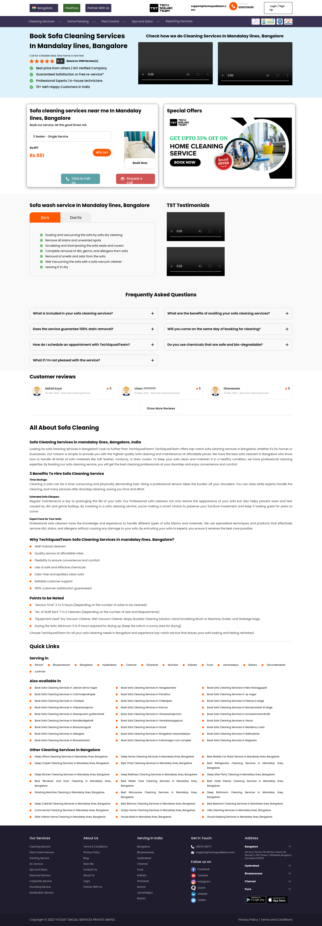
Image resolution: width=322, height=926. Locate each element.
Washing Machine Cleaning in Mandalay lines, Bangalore (70, 792)
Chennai (131, 665)
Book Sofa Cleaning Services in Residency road (235, 727)
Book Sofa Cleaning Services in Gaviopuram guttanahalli (69, 714)
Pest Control (114, 21)
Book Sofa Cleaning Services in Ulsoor (230, 720)
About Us (88, 875)
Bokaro (252, 665)
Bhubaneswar (61, 665)
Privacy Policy (91, 852)
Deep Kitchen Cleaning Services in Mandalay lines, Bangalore (72, 774)
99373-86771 (203, 846)
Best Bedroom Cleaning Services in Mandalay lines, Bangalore (245, 803)
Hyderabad (109, 665)
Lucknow (40, 671)
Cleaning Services (45, 21)
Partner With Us (98, 8)
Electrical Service (40, 875)
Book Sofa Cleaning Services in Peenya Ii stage (235, 701)
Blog (86, 858)
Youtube (199, 875)
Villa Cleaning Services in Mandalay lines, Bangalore (239, 810)
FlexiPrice (71, 8)
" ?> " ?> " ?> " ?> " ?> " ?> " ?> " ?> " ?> (70, 136)
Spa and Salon (146, 21)
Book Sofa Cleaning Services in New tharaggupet (237, 687)
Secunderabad (276, 665)
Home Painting (81, 21)
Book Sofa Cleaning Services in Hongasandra (148, 687)
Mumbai (173, 665)
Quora (198, 887)
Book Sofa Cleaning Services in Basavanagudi (63, 727)
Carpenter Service (41, 881)
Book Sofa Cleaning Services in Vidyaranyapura (64, 707)
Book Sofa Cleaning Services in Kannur (144, 707)
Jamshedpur (231, 665)
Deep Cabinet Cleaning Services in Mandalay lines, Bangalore (72, 803)
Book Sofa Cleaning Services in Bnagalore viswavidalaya (155, 733)
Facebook (200, 869)
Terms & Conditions (95, 846)
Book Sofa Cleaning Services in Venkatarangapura (152, 720)
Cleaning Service (40, 846)
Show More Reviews (161, 408)
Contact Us (90, 869)
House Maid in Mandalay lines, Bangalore (146, 816)
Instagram (200, 881)
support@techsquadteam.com (208, 8)
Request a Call (134, 180)
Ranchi (39, 665)
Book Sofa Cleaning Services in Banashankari (62, 740)
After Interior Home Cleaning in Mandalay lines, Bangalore (70, 816)
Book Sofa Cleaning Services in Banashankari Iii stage (240, 707)
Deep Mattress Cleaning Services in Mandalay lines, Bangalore (159, 774)
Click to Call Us (81, 180)
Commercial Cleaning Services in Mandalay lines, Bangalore (72, 810)
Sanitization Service (41, 892)
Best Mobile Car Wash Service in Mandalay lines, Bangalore (243, 756)
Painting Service (39, 858)
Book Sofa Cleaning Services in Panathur (145, 694)
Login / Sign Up (277, 8)
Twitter (198, 900)
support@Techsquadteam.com (215, 852)
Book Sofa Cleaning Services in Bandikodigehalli (64, 720)
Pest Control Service (42, 852)
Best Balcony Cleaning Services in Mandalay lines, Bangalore (158, 803)
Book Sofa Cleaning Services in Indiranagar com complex (156, 740)
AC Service (36, 864)
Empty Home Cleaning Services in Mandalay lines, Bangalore (158, 810)
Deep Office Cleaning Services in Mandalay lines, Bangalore (71, 756)
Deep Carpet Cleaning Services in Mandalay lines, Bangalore (72, 763)
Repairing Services (179, 21)
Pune (210, 665)
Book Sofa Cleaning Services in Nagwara (232, 740)
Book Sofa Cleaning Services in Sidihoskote (233, 733)
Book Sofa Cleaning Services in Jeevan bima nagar (66, 687)
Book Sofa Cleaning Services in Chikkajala (146, 701)
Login (86, 881)
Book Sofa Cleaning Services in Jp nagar (231, 694)
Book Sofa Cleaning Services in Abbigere (59, 733)
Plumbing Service (40, 887)
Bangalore (86, 665)
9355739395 (246, 7)
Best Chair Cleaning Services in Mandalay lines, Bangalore (156, 763)
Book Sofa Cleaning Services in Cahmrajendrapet (65, 694)
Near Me (88, 864)
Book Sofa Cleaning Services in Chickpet (59, 701)
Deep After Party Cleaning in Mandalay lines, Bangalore (241, 774)
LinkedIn (199, 894)
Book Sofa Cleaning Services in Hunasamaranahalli (238, 714)
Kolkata (192, 665)
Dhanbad (152, 665)
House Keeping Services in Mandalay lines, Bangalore (240, 816)
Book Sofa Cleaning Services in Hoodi (143, 727)
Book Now (140, 163)
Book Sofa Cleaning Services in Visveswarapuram (151, 714)
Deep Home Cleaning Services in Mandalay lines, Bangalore (157, 756)
